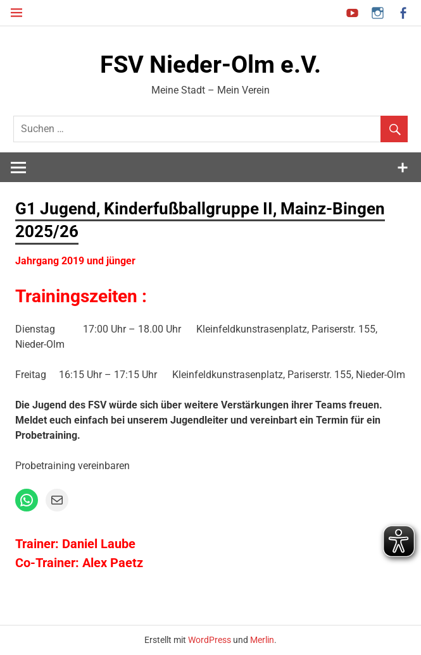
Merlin (262, 640)
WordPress (209, 640)
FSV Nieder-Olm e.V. (210, 64)
